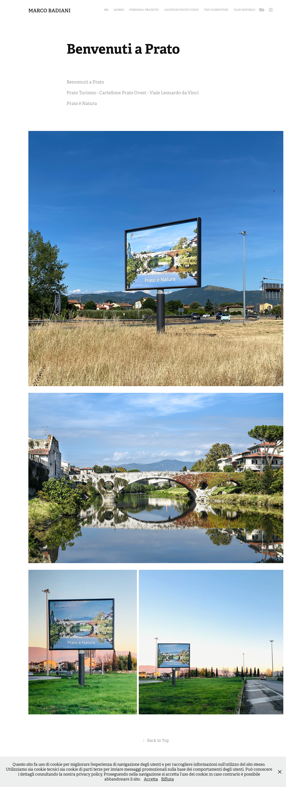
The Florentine (216, 10)
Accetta (151, 779)
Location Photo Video (181, 10)
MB (106, 10)
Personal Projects (144, 10)
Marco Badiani (49, 10)
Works (119, 10)
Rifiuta (167, 779)
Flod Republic (244, 10)
